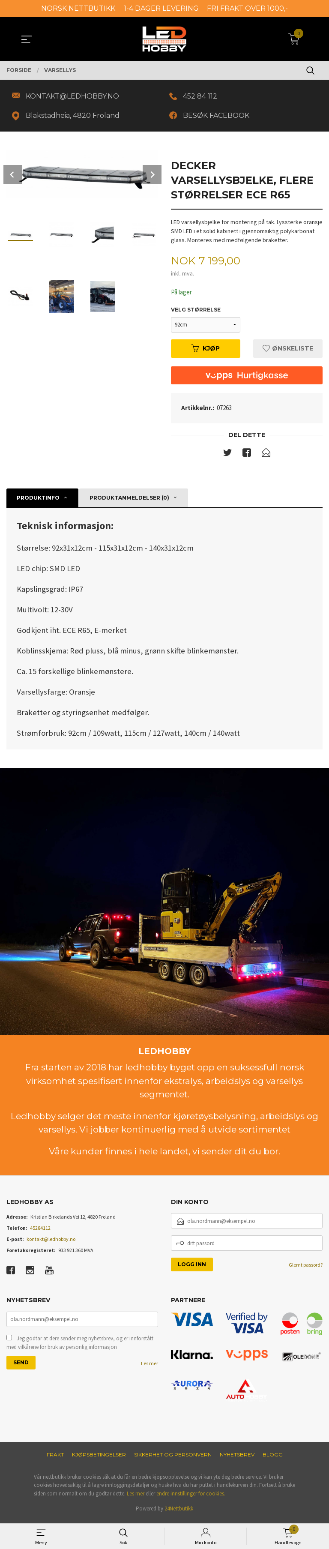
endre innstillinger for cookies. (190, 1497)
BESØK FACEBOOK (218, 117)
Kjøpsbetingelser (99, 1458)
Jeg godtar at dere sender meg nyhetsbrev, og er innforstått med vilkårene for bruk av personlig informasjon (79, 1347)
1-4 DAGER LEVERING (161, 8)
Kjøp (205, 351)
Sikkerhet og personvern (173, 1458)
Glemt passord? (306, 1268)
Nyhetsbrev (237, 1458)
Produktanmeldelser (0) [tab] (129, 501)
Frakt (55, 1458)
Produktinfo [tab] (38, 501)
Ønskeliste (288, 351)
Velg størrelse (196, 312)
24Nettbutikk (178, 1512)
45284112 (40, 1231)
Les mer (149, 1367)
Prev (12, 176)
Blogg (273, 1458)
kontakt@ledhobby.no (51, 1242)
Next (152, 176)
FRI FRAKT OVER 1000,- (247, 8)
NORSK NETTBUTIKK (78, 8)
